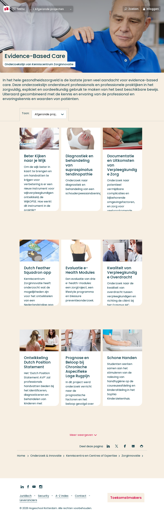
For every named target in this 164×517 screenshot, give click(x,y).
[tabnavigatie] (49, 114)
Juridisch (26, 496)
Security (43, 496)
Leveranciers (28, 500)
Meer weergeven (81, 435)
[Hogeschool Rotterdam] (6, 9)
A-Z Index (61, 496)
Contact (80, 496)
